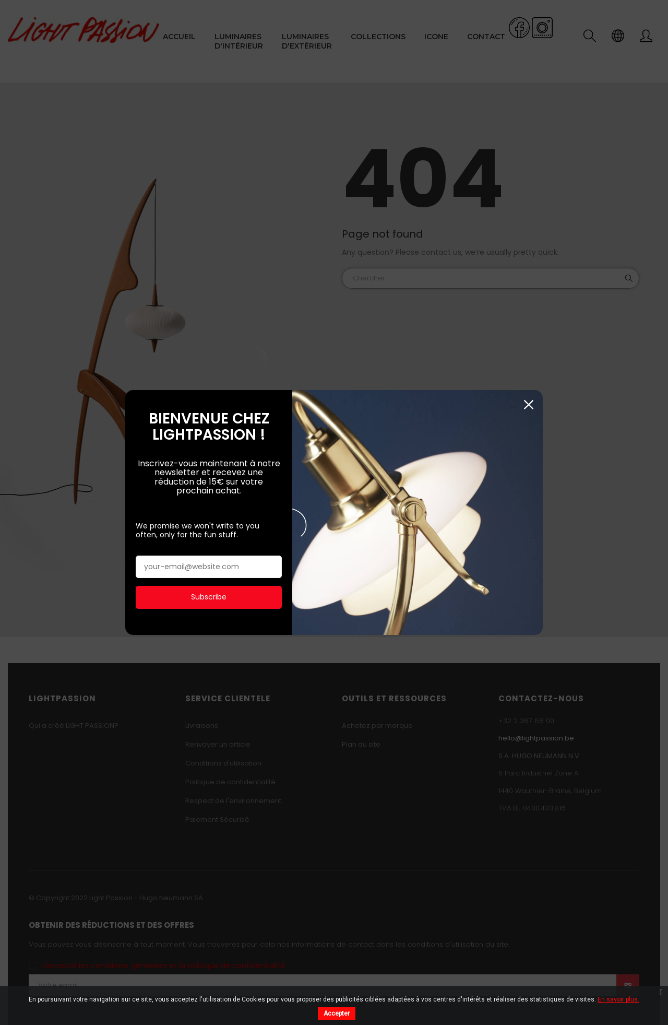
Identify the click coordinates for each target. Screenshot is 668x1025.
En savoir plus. (618, 999)
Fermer (528, 394)
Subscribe (208, 587)
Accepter (337, 1013)
